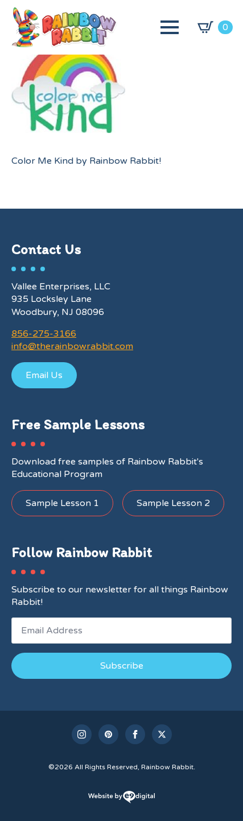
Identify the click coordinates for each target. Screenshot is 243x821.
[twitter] (162, 734)
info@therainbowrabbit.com (72, 346)
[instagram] (82, 734)
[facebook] (135, 734)
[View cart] (215, 27)
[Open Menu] (169, 27)
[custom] (108, 734)
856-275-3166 (43, 333)
